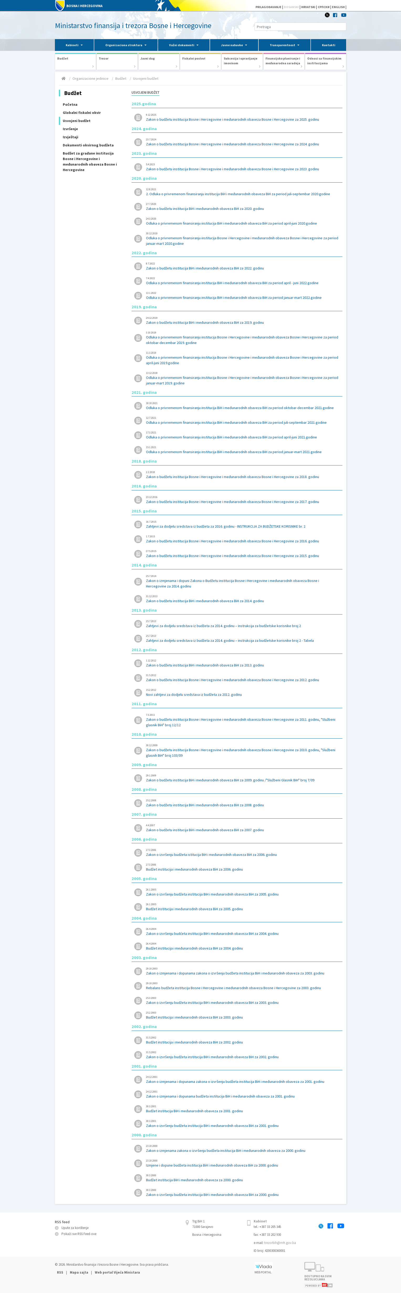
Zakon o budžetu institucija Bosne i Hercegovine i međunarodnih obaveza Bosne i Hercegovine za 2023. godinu (243, 166)
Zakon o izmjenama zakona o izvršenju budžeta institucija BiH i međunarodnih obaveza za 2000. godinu (243, 1148)
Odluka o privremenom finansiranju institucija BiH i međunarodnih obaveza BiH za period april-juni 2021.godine (243, 435)
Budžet (120, 78)
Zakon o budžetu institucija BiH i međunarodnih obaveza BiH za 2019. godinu (243, 320)
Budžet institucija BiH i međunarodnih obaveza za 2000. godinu (243, 1177)
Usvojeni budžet (145, 78)
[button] (74, 45)
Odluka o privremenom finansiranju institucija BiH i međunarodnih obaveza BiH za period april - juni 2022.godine (243, 280)
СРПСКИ (324, 7)
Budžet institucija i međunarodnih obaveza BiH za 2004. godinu (243, 946)
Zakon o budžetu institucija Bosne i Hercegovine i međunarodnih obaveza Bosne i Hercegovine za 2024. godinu (243, 141)
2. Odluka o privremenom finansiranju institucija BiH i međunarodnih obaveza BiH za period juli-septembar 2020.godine (243, 191)
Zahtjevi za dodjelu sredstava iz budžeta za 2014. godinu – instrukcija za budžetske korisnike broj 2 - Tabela (243, 638)
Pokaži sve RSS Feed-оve (78, 1234)
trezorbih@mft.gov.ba (280, 1243)
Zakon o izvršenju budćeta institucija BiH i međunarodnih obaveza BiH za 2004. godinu (243, 931)
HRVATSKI (308, 7)
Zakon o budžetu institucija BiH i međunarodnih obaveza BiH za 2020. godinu (243, 206)
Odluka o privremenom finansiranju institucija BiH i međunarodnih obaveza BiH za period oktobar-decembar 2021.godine (243, 405)
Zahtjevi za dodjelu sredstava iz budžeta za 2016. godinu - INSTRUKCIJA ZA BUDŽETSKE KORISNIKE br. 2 (243, 524)
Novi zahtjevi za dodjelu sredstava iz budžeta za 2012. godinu (243, 692)
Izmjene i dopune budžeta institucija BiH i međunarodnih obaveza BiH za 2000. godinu (243, 1163)
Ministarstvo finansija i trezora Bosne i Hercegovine (133, 25)
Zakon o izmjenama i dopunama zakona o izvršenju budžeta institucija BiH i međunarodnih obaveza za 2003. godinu (243, 971)
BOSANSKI (291, 7)
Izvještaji (70, 137)
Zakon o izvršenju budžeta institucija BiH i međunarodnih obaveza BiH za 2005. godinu (243, 892)
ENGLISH (338, 7)
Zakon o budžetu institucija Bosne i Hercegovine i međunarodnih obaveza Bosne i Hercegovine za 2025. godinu (243, 117)
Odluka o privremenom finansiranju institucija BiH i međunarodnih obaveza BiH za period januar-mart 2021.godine (243, 449)
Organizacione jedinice (90, 78)
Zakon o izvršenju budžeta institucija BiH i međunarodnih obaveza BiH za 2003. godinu (243, 1000)
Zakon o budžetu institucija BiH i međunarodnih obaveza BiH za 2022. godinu (243, 266)
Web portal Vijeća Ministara (117, 1272)
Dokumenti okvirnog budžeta (88, 145)
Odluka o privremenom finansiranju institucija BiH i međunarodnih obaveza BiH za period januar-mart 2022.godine (243, 295)
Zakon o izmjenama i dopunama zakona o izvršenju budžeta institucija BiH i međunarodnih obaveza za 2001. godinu (243, 1079)
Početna (70, 104)
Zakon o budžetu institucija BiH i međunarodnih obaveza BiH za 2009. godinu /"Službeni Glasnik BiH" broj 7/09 (243, 777)
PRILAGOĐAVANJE (269, 7)
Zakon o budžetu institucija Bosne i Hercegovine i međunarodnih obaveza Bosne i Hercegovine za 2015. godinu (243, 553)
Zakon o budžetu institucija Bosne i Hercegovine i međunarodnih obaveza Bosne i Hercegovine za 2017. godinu (243, 499)
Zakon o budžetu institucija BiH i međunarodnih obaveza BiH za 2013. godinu (243, 663)
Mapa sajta (79, 1272)
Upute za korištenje (74, 1228)
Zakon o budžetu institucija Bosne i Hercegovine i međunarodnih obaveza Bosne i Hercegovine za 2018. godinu (243, 474)
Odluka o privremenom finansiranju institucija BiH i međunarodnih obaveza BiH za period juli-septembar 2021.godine (243, 420)
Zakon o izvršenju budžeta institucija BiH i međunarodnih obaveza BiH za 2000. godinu (243, 1192)
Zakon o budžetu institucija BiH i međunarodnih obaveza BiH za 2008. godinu (243, 802)
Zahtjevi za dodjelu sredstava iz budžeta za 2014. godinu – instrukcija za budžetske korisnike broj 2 (243, 623)
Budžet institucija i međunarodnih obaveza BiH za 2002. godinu (243, 1040)
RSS (60, 1272)
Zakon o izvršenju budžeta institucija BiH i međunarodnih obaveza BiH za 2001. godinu (243, 1123)
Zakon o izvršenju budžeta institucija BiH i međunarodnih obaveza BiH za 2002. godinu (243, 1054)
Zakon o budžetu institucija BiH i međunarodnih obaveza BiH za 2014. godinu (243, 598)
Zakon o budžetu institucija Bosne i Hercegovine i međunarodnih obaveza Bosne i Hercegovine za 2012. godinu (243, 677)
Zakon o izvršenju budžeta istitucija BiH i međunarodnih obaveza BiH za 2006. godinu (243, 852)
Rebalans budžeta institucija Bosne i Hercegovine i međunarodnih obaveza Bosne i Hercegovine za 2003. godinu (243, 985)
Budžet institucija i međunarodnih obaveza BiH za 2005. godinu (243, 906)
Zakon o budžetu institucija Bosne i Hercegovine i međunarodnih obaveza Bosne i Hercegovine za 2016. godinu (243, 538)
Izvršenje (70, 128)
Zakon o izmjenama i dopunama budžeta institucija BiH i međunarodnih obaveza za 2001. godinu (243, 1094)
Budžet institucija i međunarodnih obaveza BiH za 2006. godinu (243, 867)
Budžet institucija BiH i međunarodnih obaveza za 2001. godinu (243, 1108)
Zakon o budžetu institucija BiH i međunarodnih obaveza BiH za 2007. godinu (243, 827)
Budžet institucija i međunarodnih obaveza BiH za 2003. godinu (243, 1015)
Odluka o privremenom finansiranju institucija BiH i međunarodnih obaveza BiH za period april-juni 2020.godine (243, 221)
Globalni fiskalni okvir (82, 112)
